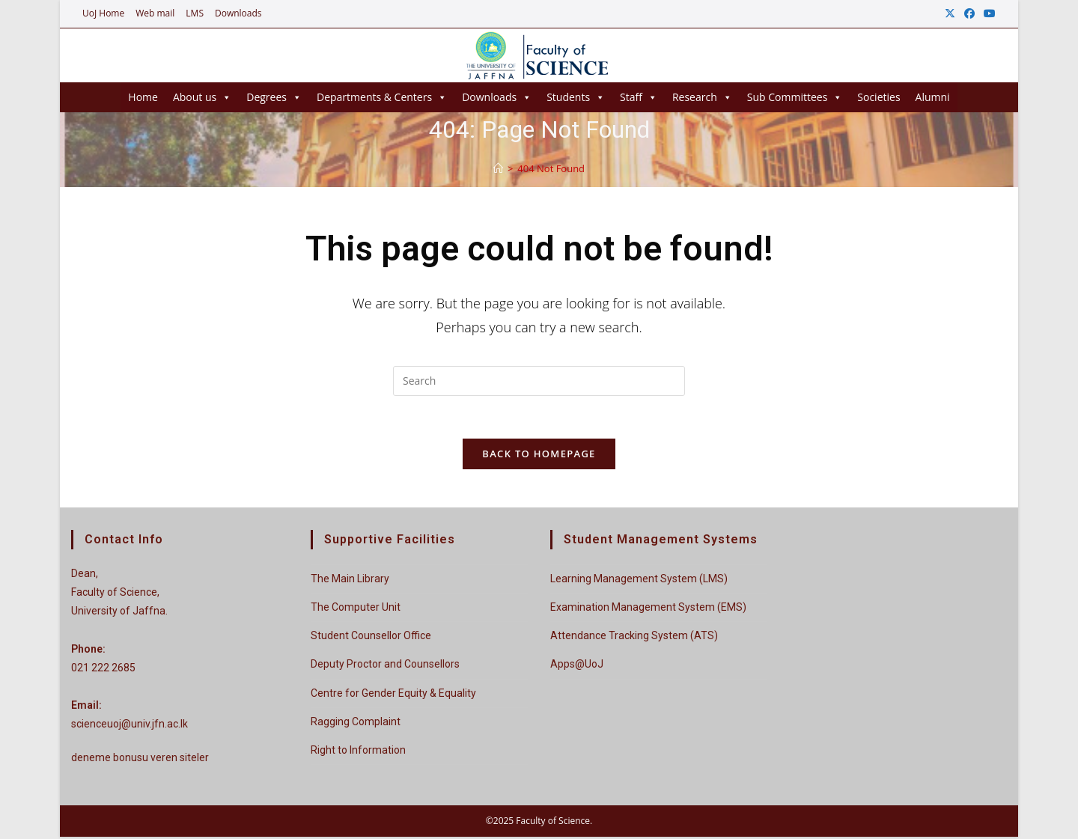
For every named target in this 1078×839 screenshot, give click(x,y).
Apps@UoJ (576, 667)
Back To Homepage (538, 456)
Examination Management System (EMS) (648, 610)
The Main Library (350, 581)
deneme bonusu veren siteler (140, 760)
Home (143, 97)
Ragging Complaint (356, 724)
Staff (638, 97)
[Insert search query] (539, 381)
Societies (878, 97)
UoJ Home (103, 13)
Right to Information (358, 752)
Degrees (274, 97)
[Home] (498, 168)
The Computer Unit (356, 610)
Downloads (238, 13)
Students (575, 97)
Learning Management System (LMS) (639, 581)
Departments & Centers (382, 97)
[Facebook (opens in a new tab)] (969, 13)
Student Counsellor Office (371, 638)
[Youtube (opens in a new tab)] (987, 13)
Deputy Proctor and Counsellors (385, 667)
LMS (195, 13)
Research (702, 97)
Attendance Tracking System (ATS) (634, 638)
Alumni (933, 97)
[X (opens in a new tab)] (950, 13)
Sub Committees (795, 97)
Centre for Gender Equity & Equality (393, 695)
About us (202, 97)
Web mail (154, 13)
